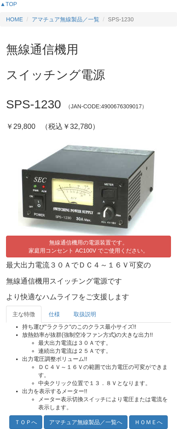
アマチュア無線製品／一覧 (65, 19)
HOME (14, 19)
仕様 (54, 314)
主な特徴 (23, 314)
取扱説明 (85, 314)
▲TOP (8, 4)
